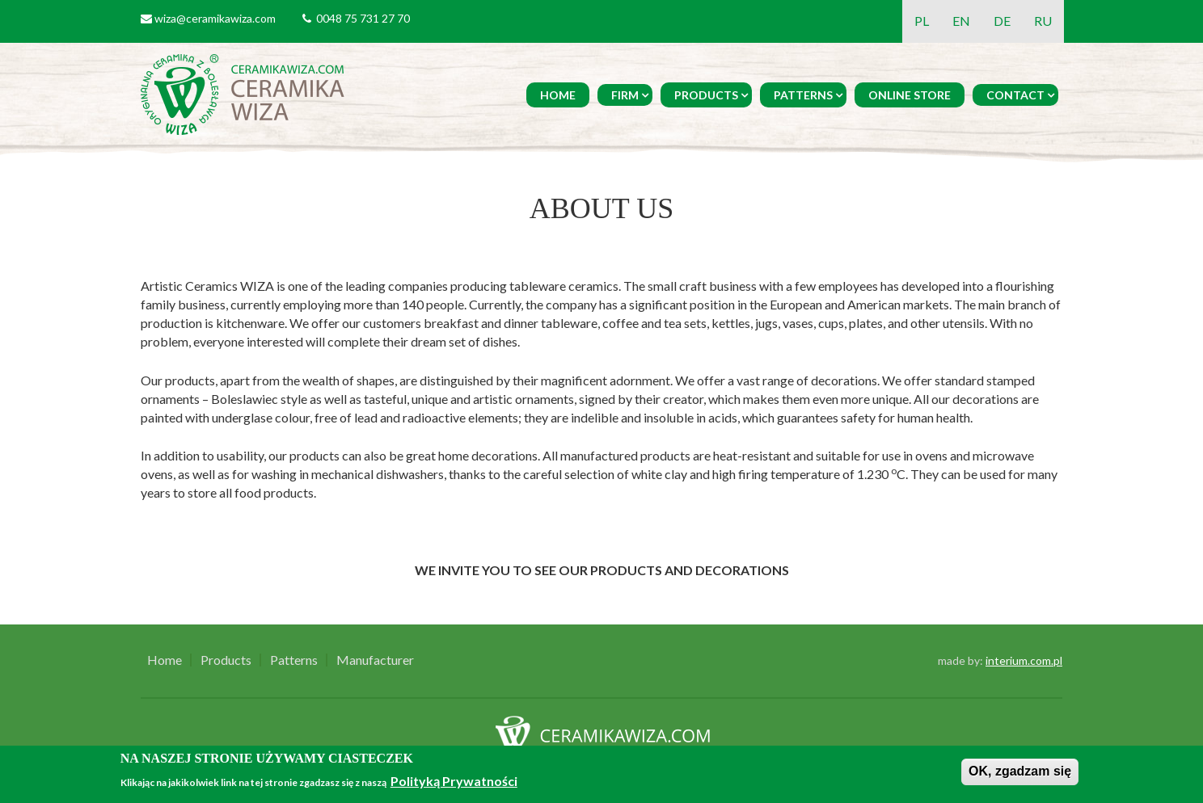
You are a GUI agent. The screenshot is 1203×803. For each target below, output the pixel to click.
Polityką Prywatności (453, 780)
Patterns (803, 95)
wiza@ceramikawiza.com (215, 18)
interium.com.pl (1024, 660)
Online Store (909, 95)
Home (558, 95)
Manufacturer (375, 660)
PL (921, 20)
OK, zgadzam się (1020, 771)
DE (1002, 20)
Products (706, 95)
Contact (1015, 95)
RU (1043, 20)
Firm (625, 95)
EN (961, 20)
